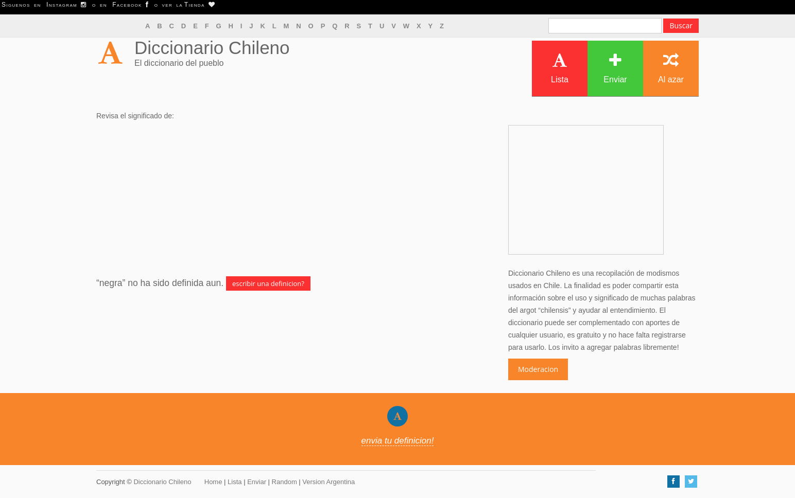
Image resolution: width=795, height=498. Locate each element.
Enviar (615, 68)
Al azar (671, 68)
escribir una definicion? (268, 283)
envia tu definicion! (397, 441)
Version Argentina (328, 482)
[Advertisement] (294, 199)
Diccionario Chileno (212, 48)
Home (213, 482)
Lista (559, 68)
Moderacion (538, 369)
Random (284, 482)
